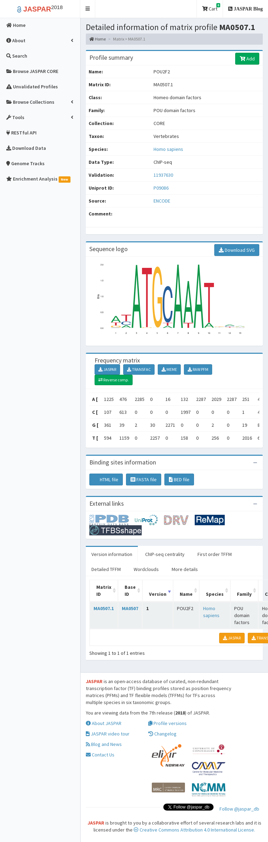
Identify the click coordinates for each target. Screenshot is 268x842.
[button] (87, 9)
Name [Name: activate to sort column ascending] (186, 594)
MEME (169, 369)
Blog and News (104, 744)
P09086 (162, 188)
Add (247, 59)
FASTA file (144, 479)
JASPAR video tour (107, 734)
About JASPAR (103, 723)
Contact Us (100, 755)
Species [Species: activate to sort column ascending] (215, 594)
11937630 (163, 175)
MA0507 (130, 608)
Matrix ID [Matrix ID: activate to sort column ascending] (103, 590)
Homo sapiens (168, 149)
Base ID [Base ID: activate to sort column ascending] (130, 590)
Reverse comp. (113, 379)
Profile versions (167, 723)
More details (185, 569)
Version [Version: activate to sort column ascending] (157, 594)
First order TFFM (215, 554)
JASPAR (107, 369)
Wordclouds (146, 569)
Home (97, 39)
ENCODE (162, 201)
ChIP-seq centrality (165, 554)
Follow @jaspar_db (239, 809)
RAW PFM (198, 369)
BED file (179, 479)
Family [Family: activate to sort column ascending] (244, 594)
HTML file (106, 479)
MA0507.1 (104, 608)
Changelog (162, 734)
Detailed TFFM (106, 569)
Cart (211, 7)
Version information (111, 554)
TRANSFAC (139, 369)
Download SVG (237, 250)
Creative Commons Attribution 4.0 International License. (194, 830)
